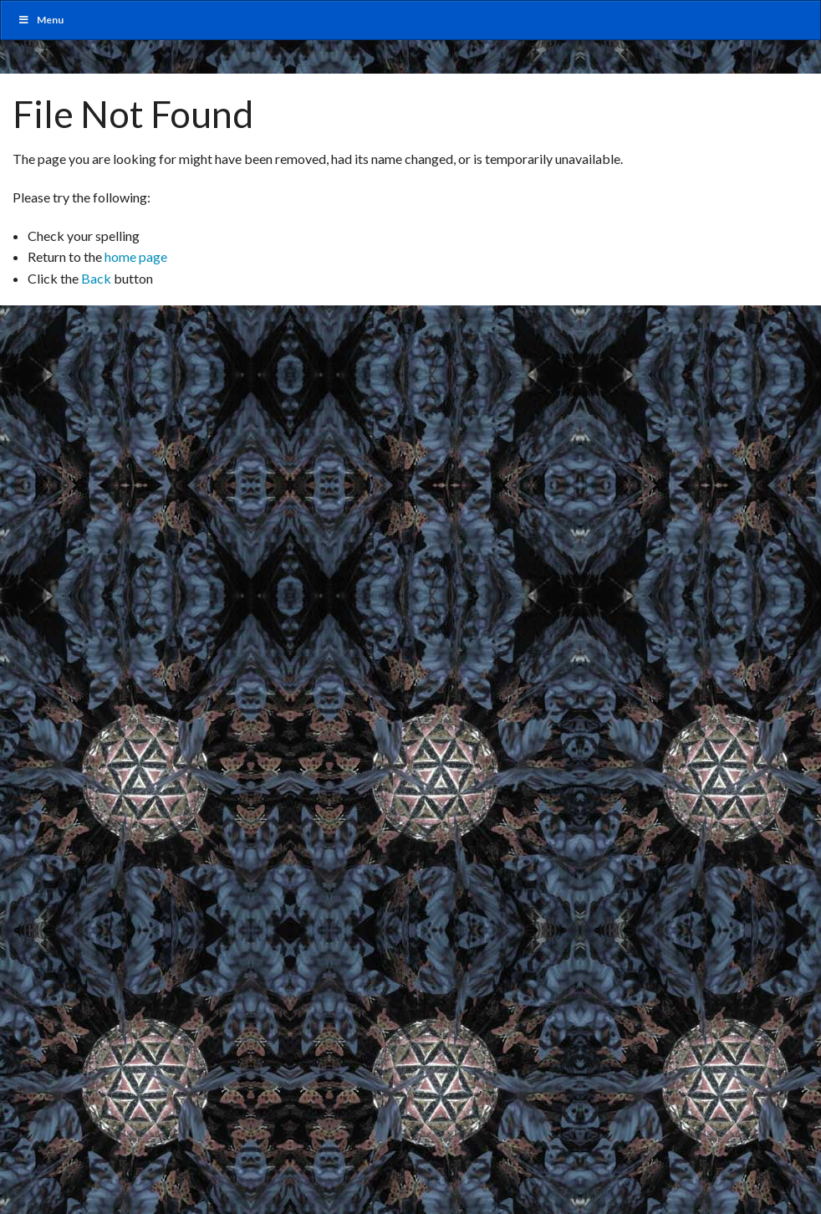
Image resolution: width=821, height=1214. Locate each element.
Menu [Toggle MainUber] (41, 19)
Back (96, 278)
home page (136, 256)
